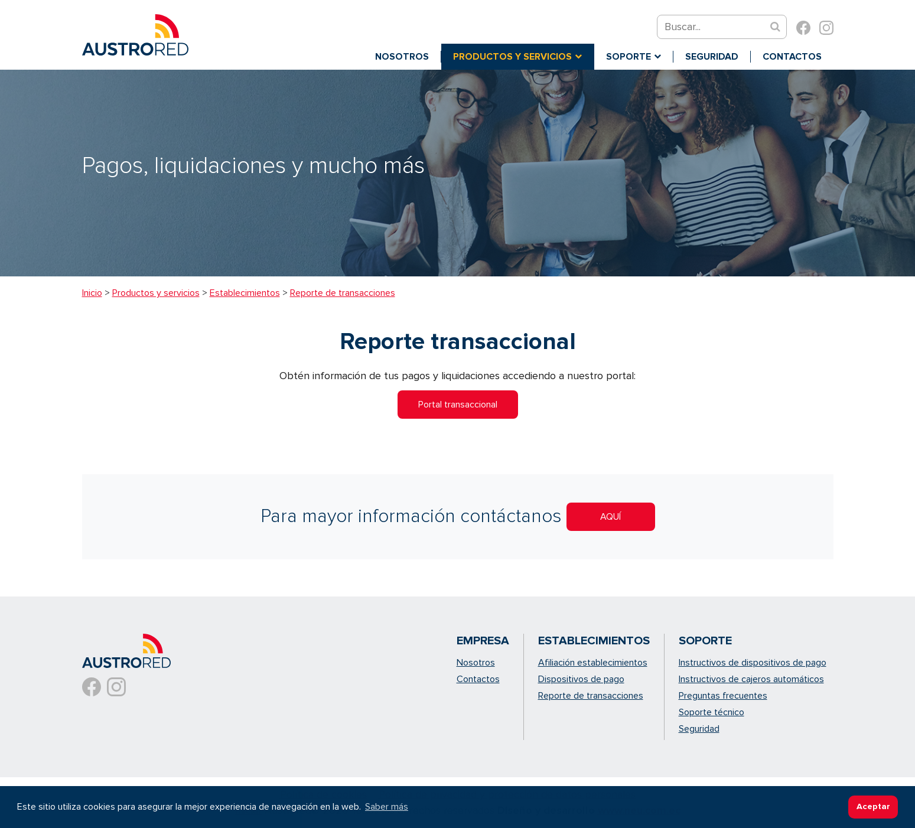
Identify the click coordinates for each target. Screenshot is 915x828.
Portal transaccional (457, 404)
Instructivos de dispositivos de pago (752, 662)
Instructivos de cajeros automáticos (751, 679)
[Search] (716, 26)
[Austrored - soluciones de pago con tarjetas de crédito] (135, 33)
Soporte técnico (711, 712)
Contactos (478, 679)
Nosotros (476, 662)
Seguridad (699, 728)
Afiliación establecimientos (592, 662)
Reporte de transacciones (590, 695)
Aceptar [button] (873, 806)
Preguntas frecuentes (723, 695)
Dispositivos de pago (581, 679)
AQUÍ (610, 517)
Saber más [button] (386, 807)
